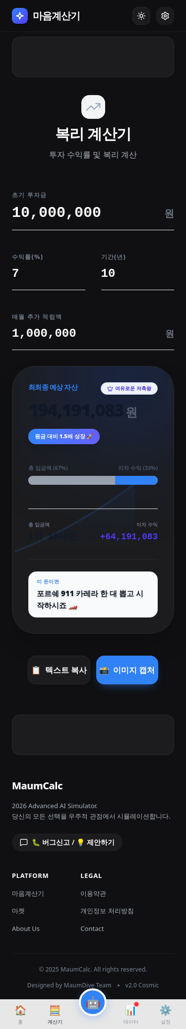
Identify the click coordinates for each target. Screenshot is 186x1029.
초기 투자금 (29, 195)
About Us (26, 928)
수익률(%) (27, 257)
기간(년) (113, 257)
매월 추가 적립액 (37, 316)
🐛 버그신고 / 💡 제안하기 (67, 842)
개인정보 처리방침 (106, 910)
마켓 (18, 910)
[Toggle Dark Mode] (141, 16)
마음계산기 (28, 893)
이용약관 (93, 893)
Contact (92, 928)
